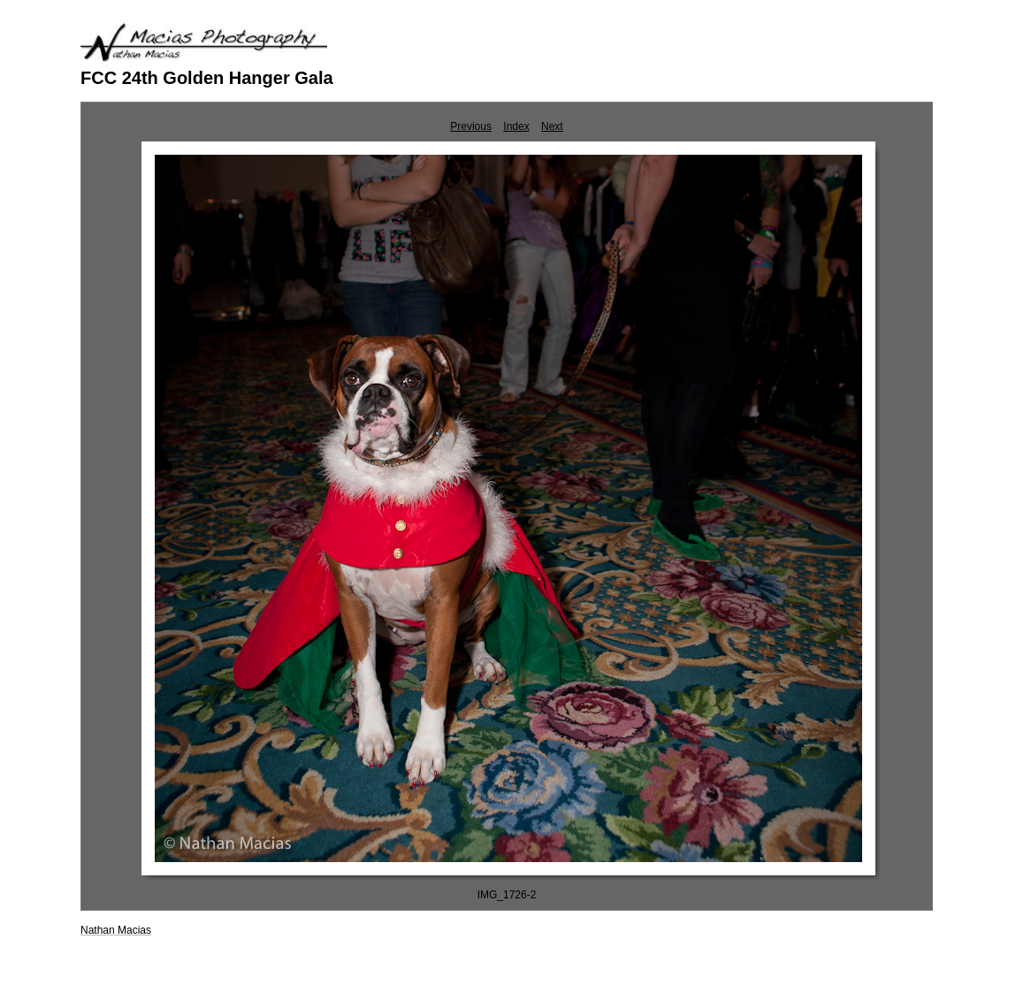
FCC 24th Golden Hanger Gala (206, 78)
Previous (471, 126)
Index (516, 126)
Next (552, 126)
